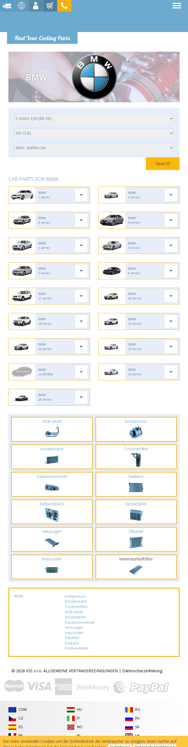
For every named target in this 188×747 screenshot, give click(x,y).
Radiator (72, 643)
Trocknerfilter (76, 606)
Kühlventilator (77, 648)
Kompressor (75, 596)
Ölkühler (72, 637)
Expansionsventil (79, 622)
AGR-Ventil (74, 611)
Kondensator (76, 601)
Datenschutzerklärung (142, 670)
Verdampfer (75, 616)
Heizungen (74, 627)
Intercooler (74, 632)
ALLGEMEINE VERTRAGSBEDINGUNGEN (80, 670)
